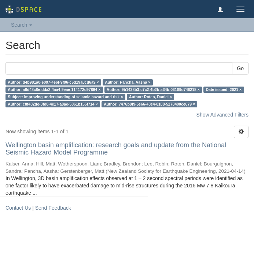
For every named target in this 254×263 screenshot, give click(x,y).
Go (240, 68)
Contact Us (18, 208)
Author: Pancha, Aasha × (127, 82)
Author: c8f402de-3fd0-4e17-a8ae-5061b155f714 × (52, 104)
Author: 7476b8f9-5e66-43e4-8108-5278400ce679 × (149, 104)
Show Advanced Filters (222, 115)
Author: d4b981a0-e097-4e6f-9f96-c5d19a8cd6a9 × (53, 82)
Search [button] (21, 25)
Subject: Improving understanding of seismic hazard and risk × (65, 97)
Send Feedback (53, 208)
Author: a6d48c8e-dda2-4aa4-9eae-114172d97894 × (54, 89)
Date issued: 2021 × (224, 89)
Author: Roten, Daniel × (150, 97)
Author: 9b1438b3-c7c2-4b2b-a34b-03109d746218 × (153, 89)
